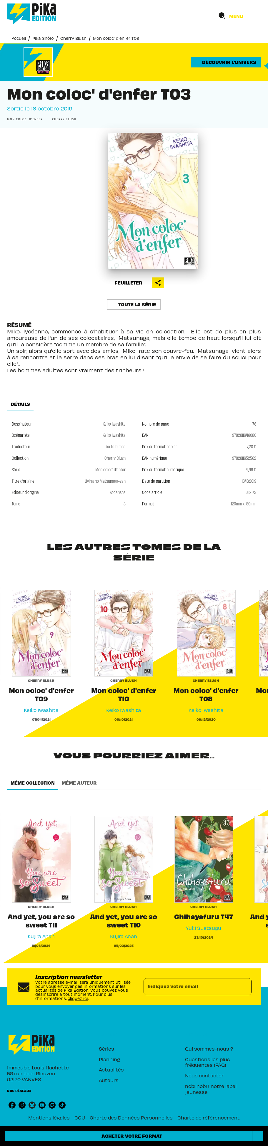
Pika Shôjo (43, 38)
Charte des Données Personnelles (131, 1117)
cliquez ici (78, 998)
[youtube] (42, 1105)
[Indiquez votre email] (190, 986)
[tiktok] (62, 1105)
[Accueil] (31, 14)
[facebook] (12, 1105)
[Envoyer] (244, 987)
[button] (226, 62)
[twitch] (52, 1105)
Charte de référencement (208, 1117)
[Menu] (238, 16)
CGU (79, 1117)
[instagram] (22, 1105)
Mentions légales (49, 1117)
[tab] (20, 404)
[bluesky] (32, 1105)
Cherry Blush (73, 38)
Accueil (19, 38)
